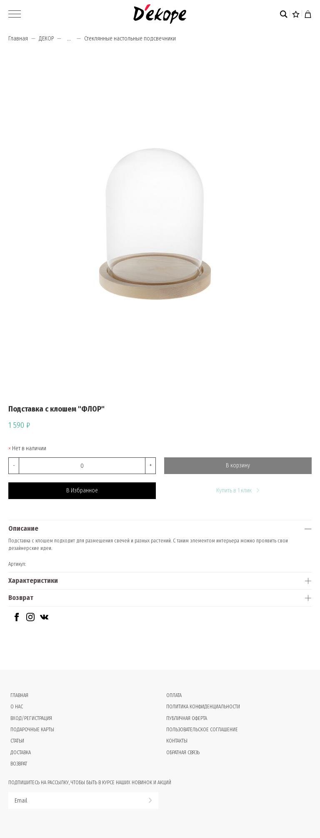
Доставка (20, 752)
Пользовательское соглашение (202, 730)
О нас (16, 707)
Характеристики (33, 581)
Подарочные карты (32, 730)
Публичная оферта (186, 718)
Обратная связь (183, 752)
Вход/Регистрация (31, 718)
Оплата (174, 695)
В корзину (238, 465)
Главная (18, 38)
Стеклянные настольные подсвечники (130, 38)
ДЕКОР (46, 38)
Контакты (177, 741)
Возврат (20, 598)
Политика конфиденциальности (203, 707)
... (69, 38)
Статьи (17, 741)
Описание (23, 528)
